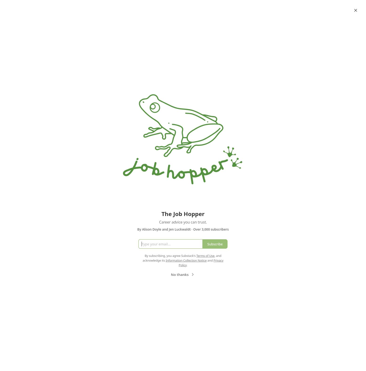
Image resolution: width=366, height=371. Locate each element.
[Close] (355, 10)
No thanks (183, 274)
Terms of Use (205, 256)
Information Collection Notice (186, 260)
